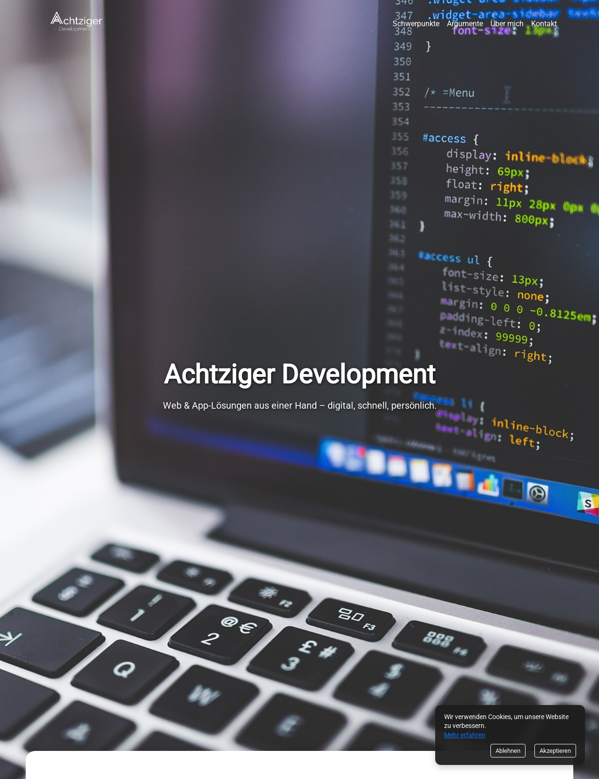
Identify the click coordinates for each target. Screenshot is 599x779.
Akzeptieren (555, 750)
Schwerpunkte (416, 23)
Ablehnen (508, 750)
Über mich (507, 23)
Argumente (465, 23)
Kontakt (544, 23)
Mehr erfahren (464, 735)
